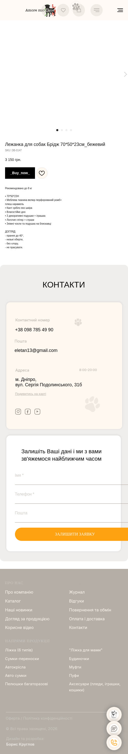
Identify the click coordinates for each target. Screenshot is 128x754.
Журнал (77, 592)
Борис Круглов (20, 744)
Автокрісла (15, 667)
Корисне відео (19, 627)
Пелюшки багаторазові (26, 683)
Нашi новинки (18, 609)
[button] (47, 10)
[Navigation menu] (96, 10)
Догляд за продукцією (27, 618)
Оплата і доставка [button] (87, 618)
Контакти (78, 627)
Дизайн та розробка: (25, 738)
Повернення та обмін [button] (90, 609)
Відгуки (76, 601)
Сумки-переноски (22, 658)
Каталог (13, 601)
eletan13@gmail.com (36, 350)
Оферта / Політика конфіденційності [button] (39, 718)
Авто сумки (15, 675)
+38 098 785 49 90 (34, 329)
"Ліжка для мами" (86, 650)
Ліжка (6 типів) (19, 650)
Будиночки (79, 658)
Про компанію (19, 592)
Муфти (75, 667)
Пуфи (74, 675)
